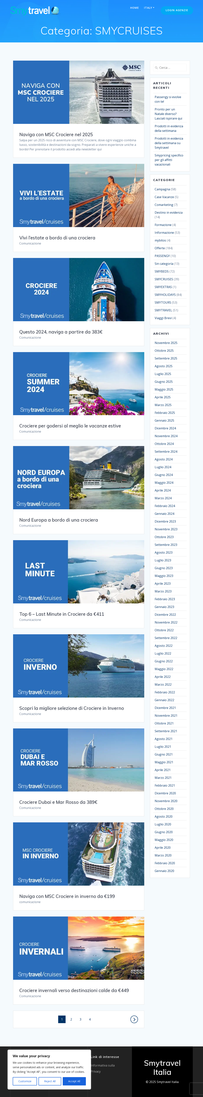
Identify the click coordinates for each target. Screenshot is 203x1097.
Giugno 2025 (164, 382)
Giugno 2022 (164, 661)
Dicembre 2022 (165, 615)
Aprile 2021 (163, 770)
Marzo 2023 (163, 591)
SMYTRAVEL (163, 310)
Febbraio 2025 (165, 413)
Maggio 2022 (164, 669)
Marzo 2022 (163, 684)
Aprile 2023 (163, 583)
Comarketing (164, 205)
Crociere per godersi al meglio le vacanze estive (70, 426)
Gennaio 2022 (164, 700)
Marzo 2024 (163, 498)
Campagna (162, 189)
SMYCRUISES (164, 279)
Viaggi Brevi (163, 318)
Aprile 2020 (163, 847)
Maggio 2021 (164, 762)
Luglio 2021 (163, 747)
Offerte (160, 248)
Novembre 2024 (166, 436)
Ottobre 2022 (164, 630)
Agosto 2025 (163, 366)
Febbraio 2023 (165, 599)
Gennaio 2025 (164, 420)
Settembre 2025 (166, 358)
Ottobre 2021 (164, 723)
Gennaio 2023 (164, 607)
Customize (24, 1081)
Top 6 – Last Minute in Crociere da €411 (61, 614)
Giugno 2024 (164, 475)
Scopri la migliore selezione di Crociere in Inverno (71, 708)
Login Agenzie (177, 10)
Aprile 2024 (163, 490)
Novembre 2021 (166, 715)
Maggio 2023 (164, 576)
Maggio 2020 (164, 840)
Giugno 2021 (164, 754)
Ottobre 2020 (164, 809)
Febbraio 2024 (165, 506)
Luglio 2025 (163, 374)
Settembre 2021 (166, 731)
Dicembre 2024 (165, 428)
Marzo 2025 (163, 405)
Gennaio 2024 (164, 514)
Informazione (164, 232)
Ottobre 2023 (164, 537)
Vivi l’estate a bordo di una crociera (57, 238)
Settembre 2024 (166, 451)
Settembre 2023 (166, 545)
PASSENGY (162, 256)
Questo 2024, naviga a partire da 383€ (61, 332)
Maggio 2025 (164, 389)
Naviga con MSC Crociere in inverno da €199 (67, 896)
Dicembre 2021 (165, 708)
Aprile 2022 (163, 677)
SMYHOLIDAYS (165, 295)
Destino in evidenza (169, 212)
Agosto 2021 (163, 739)
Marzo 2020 (163, 855)
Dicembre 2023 (165, 521)
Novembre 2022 (166, 622)
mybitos (160, 240)
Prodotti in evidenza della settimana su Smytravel (169, 143)
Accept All (74, 1081)
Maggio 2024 (164, 483)
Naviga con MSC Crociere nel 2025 (56, 134)
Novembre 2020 (166, 801)
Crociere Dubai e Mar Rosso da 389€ (58, 802)
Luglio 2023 (163, 560)
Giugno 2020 (164, 832)
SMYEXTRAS (163, 287)
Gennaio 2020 (164, 871)
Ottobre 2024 (164, 444)
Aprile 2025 (163, 397)
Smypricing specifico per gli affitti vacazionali (169, 159)
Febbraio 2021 (165, 785)
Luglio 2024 (163, 467)
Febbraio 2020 (165, 863)
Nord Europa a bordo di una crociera (58, 520)
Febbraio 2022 (165, 692)
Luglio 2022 (163, 653)
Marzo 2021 (163, 778)
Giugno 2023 (164, 568)
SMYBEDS (162, 271)
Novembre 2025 (166, 343)
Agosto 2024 (163, 459)
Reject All (50, 1081)
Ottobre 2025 (164, 350)
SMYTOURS (163, 302)
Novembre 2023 (166, 529)
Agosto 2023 (163, 552)
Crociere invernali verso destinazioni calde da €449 (74, 990)
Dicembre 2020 (165, 793)
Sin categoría (164, 264)
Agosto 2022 (163, 646)
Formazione (163, 225)
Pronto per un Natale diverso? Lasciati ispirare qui (168, 113)
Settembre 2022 (166, 638)
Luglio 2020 (163, 824)
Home (134, 7)
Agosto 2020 (163, 816)
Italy (148, 7)
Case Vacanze (164, 197)
